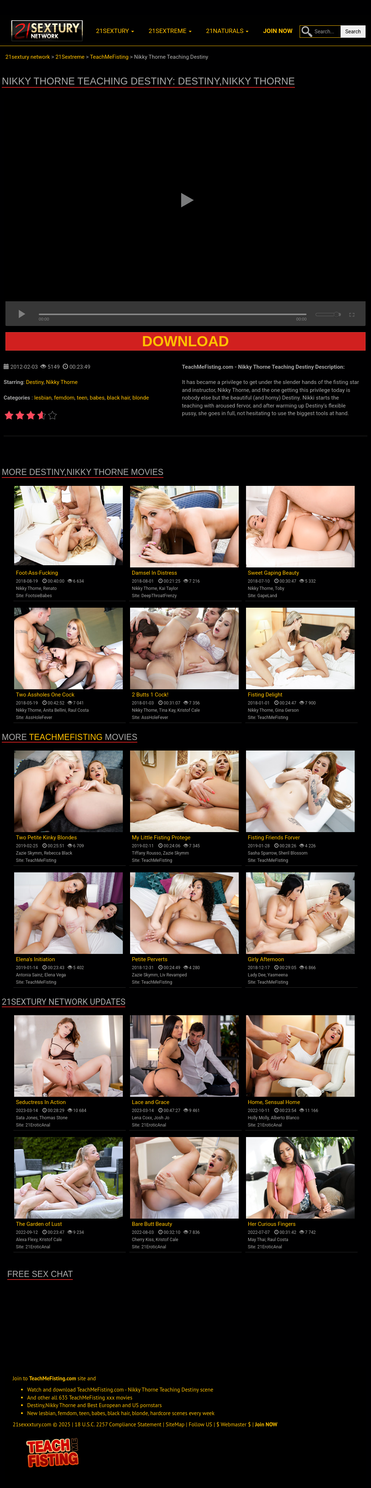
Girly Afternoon (266, 959)
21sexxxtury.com (32, 1424)
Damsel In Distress (154, 573)
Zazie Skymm (29, 853)
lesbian (42, 397)
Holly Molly (258, 1117)
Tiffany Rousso (146, 853)
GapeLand (267, 595)
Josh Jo (162, 1117)
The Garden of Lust (39, 1224)
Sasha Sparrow (262, 853)
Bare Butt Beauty (152, 1224)
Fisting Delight (265, 694)
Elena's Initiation (35, 959)
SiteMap (175, 1424)
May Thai (257, 1239)
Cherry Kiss (143, 1239)
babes (97, 397)
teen (82, 397)
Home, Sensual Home (274, 1102)
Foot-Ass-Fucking (37, 573)
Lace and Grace (150, 1102)
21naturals (227, 30)
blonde (141, 397)
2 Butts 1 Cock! (150, 694)
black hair (118, 397)
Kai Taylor (168, 588)
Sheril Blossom (293, 853)
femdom (64, 397)
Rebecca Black (58, 853)
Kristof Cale (188, 710)
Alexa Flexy (26, 1239)
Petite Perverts (149, 959)
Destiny (35, 382)
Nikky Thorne (62, 382)
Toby (279, 588)
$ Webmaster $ (233, 1424)
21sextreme (170, 30)
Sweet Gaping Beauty (273, 573)
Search (353, 31)
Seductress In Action (41, 1102)
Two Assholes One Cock (45, 694)
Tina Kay (167, 710)
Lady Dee (257, 974)
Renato (50, 588)
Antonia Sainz (29, 974)
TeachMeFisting (272, 717)
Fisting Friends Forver (274, 837)
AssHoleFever (38, 717)
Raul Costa (78, 710)
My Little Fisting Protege (161, 837)
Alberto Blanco (285, 1117)
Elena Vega (55, 974)
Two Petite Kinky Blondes (46, 837)
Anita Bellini (54, 710)
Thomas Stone (53, 1117)
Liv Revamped (173, 974)
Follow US (200, 1424)
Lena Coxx (142, 1117)
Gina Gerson (287, 710)
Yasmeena (277, 974)
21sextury (115, 30)
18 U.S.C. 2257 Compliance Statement (118, 1424)
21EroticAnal (37, 1125)
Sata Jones (27, 1117)
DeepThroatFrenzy (158, 595)
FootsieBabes (38, 595)
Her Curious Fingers (272, 1224)
